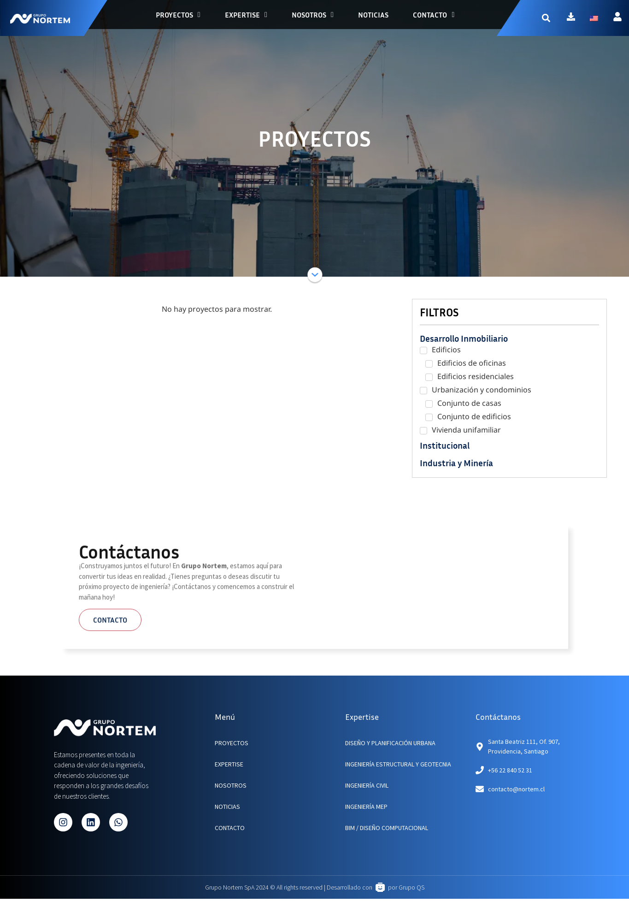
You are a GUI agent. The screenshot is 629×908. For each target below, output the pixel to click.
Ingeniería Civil (366, 785)
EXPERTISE (229, 764)
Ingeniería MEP (366, 806)
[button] (549, 18)
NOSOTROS (231, 785)
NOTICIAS (227, 806)
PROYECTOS (231, 743)
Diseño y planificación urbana (390, 743)
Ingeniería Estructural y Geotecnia (398, 764)
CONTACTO (230, 828)
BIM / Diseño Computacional (386, 828)
